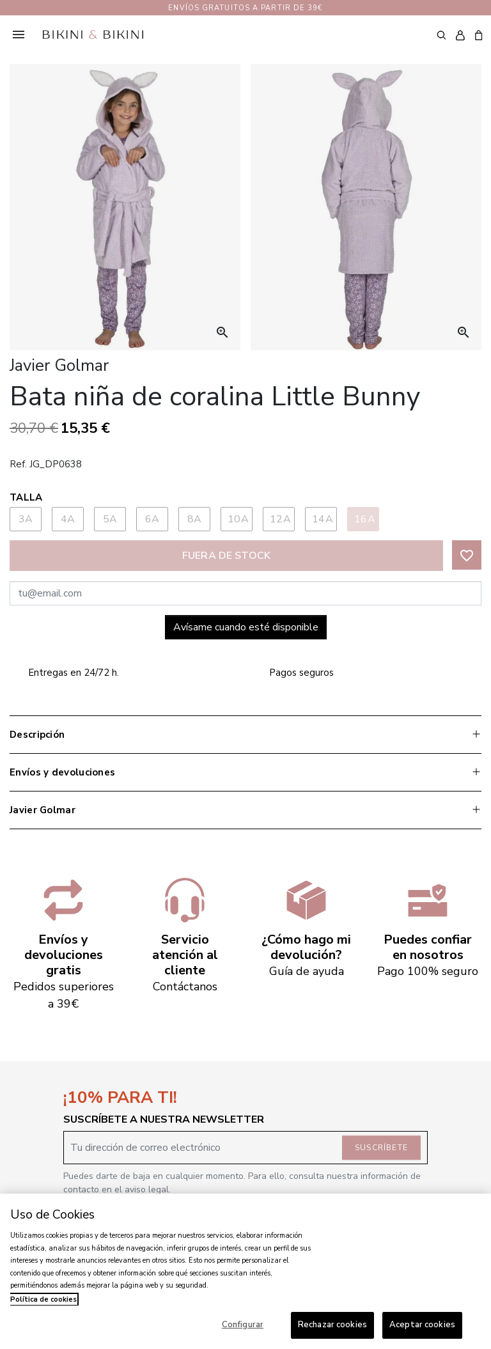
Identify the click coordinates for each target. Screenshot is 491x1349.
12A (280, 519)
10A (238, 519)
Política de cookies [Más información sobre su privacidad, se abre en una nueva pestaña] (43, 1299)
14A (322, 519)
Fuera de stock (226, 556)
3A (26, 519)
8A (194, 519)
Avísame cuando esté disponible (245, 627)
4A (68, 519)
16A (364, 519)
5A (110, 519)
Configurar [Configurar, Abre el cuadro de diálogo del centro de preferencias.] (242, 1324)
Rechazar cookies (332, 1324)
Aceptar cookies (422, 1324)
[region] (245, 1271)
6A (152, 519)
